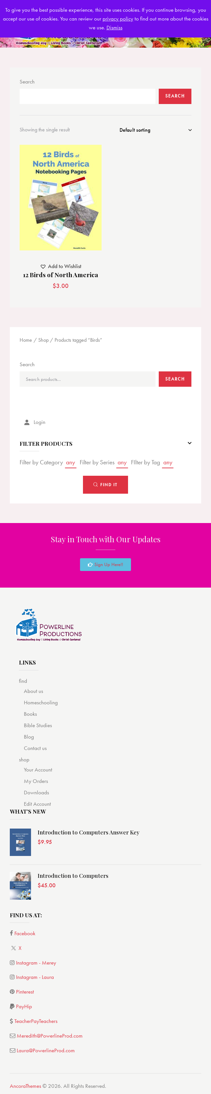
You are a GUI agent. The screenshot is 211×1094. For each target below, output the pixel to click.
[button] (60, 266)
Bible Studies (38, 725)
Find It (109, 484)
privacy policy (118, 18)
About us (33, 691)
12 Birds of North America (60, 275)
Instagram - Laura (35, 977)
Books (30, 713)
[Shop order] (155, 130)
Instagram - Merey (36, 962)
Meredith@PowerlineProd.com (50, 1035)
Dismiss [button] (114, 27)
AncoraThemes (25, 1085)
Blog (29, 736)
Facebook (24, 933)
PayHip (24, 1006)
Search (27, 81)
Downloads (36, 792)
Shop (43, 340)
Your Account (38, 769)
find (23, 680)
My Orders (36, 781)
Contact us (35, 748)
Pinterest (25, 991)
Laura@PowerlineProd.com (46, 1050)
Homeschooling (41, 702)
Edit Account (37, 803)
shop (24, 759)
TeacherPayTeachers (35, 1021)
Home (26, 340)
